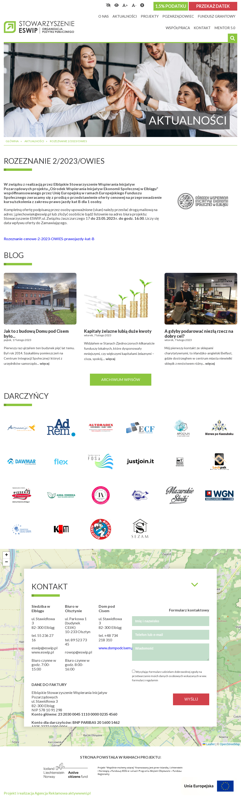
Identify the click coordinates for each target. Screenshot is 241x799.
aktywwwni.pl (79, 793)
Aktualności (34, 141)
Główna (12, 141)
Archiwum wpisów (120, 379)
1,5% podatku (170, 6)
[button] (6, 555)
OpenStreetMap (230, 744)
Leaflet (209, 744)
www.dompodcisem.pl (117, 648)
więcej (44, 363)
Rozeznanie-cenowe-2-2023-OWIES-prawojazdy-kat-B (49, 238)
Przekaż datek (213, 6)
